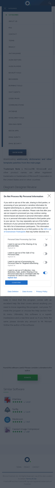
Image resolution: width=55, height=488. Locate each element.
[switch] (45, 245)
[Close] (50, 196)
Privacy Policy (41, 292)
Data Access (27, 292)
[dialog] (27, 244)
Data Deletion (13, 292)
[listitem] (27, 239)
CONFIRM (16, 283)
